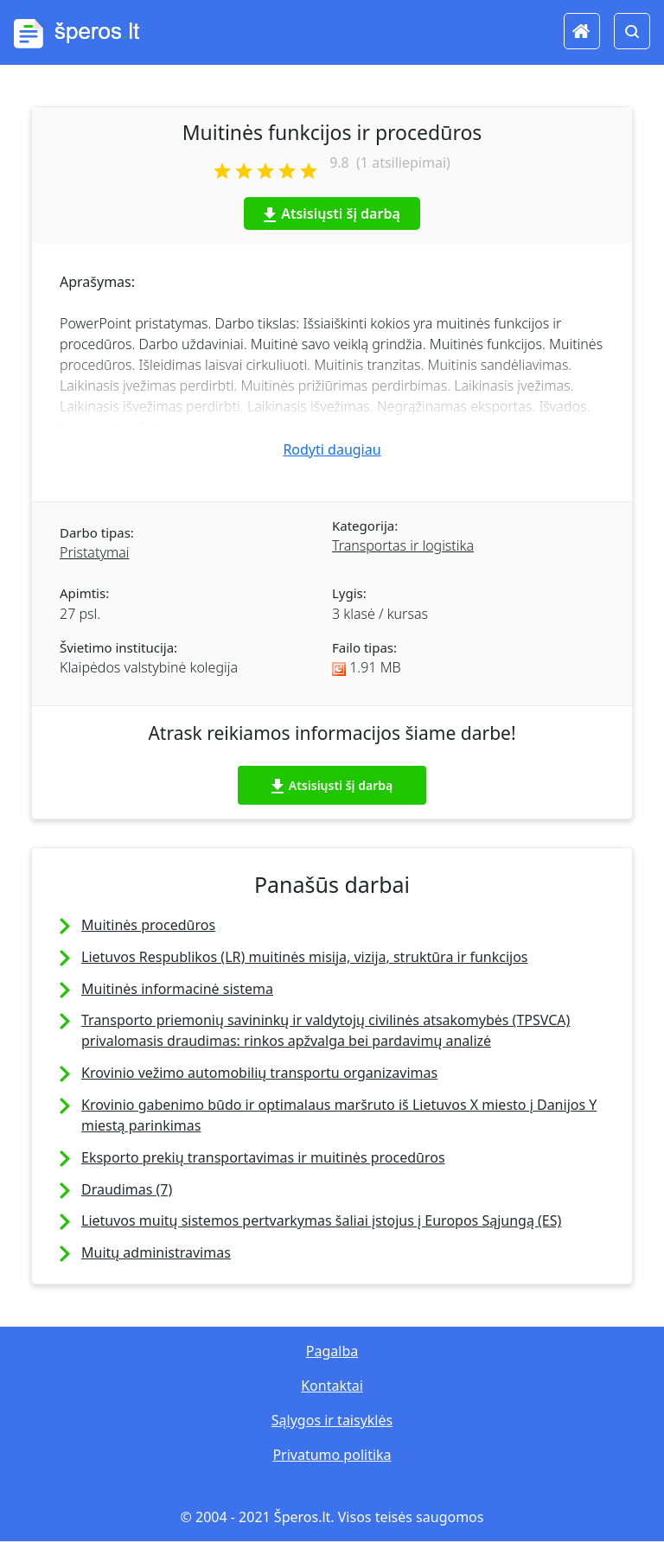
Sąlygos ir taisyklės (332, 1420)
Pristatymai (94, 552)
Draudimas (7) (126, 1189)
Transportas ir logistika (403, 545)
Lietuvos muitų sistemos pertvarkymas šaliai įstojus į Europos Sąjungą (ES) (321, 1220)
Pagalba (332, 1350)
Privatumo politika (331, 1454)
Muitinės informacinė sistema (177, 988)
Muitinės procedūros (148, 924)
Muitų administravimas (156, 1252)
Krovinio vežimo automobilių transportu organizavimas (259, 1072)
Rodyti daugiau (331, 449)
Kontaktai (332, 1385)
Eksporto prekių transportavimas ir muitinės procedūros (263, 1157)
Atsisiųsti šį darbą (332, 213)
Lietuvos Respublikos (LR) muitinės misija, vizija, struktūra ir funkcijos (304, 956)
